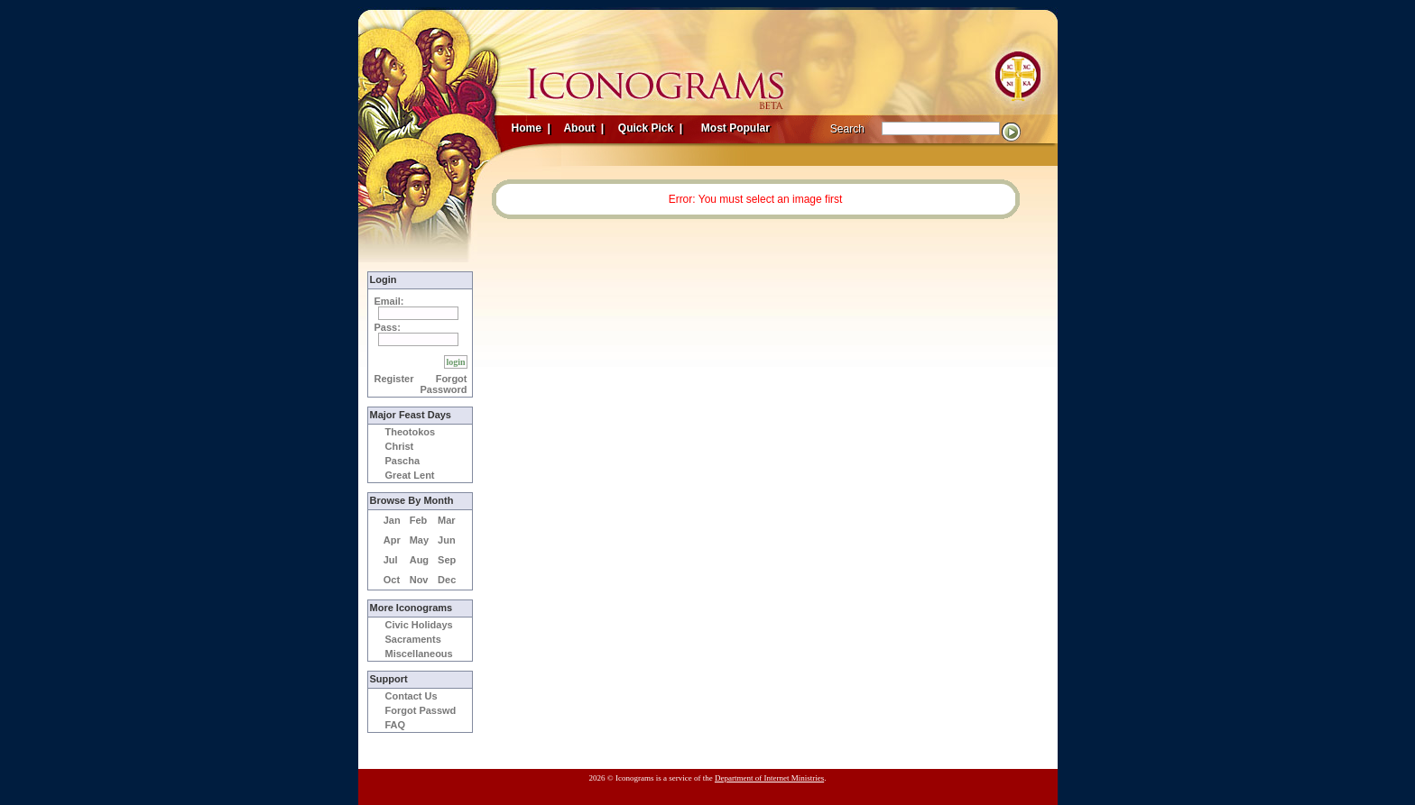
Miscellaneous (419, 653)
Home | (531, 128)
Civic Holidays (419, 624)
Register (394, 378)
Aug (419, 559)
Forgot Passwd (421, 710)
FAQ (395, 724)
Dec (447, 579)
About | (583, 128)
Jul (391, 559)
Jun (447, 540)
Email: (389, 301)
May (419, 540)
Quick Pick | (649, 128)
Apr (392, 540)
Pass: (388, 327)
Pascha (403, 460)
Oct (392, 579)
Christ (399, 446)
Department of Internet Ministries (769, 777)
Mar (447, 520)
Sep (447, 559)
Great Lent (410, 475)
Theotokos (410, 431)
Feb (419, 520)
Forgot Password (444, 384)
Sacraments (413, 639)
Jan (392, 520)
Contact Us (411, 696)
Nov (419, 579)
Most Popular (737, 128)
